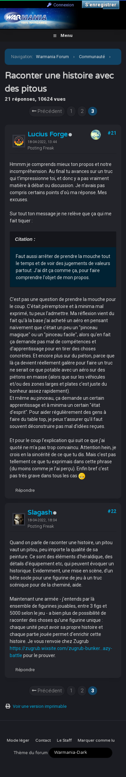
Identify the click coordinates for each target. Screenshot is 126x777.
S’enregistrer (100, 4)
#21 (112, 133)
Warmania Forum (52, 56)
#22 (112, 511)
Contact (43, 740)
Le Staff (64, 740)
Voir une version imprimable (40, 706)
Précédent (47, 111)
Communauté (92, 56)
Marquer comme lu (96, 740)
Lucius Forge (48, 134)
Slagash (40, 513)
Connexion (60, 4)
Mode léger (18, 740)
